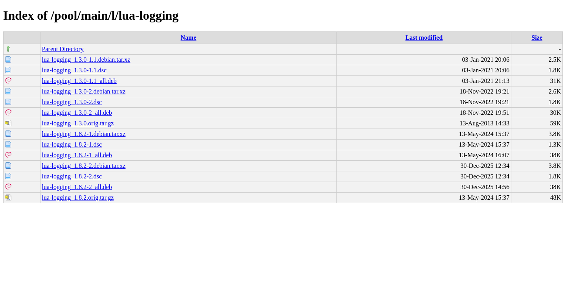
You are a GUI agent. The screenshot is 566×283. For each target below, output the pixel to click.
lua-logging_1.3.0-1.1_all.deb (79, 80)
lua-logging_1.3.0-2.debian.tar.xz (84, 91)
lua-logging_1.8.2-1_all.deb (77, 155)
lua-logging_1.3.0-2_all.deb (77, 112)
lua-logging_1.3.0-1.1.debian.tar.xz (86, 59)
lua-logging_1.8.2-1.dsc (72, 144)
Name (189, 37)
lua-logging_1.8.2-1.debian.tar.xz (84, 133)
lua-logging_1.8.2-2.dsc (72, 176)
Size (536, 37)
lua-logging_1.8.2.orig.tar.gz (78, 197)
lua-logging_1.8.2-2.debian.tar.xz (84, 165)
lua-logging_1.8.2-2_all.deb (77, 187)
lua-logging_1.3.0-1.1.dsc (74, 70)
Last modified (424, 37)
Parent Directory (63, 49)
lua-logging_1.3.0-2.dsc (72, 102)
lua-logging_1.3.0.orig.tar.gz (78, 123)
